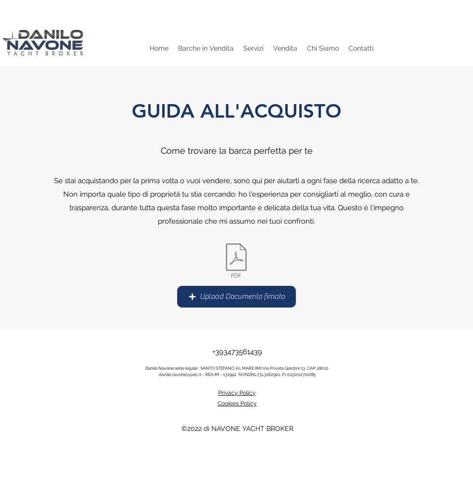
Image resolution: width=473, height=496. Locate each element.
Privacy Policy (237, 392)
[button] (236, 297)
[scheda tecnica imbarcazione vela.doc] (236, 261)
